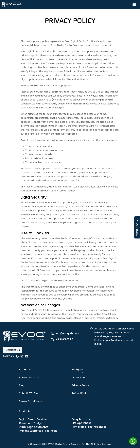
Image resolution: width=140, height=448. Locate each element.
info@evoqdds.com (67, 333)
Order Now (78, 377)
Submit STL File (28, 393)
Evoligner (77, 369)
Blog (22, 385)
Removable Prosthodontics (89, 427)
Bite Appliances (81, 423)
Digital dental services (33, 419)
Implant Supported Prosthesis (38, 431)
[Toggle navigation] (134, 4)
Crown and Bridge (30, 423)
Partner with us (29, 377)
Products (25, 411)
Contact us (13, 350)
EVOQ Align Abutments (33, 427)
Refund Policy (80, 393)
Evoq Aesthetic (81, 419)
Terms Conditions (30, 401)
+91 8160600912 (64, 339)
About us (25, 369)
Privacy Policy (80, 385)
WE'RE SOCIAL (137, 227)
